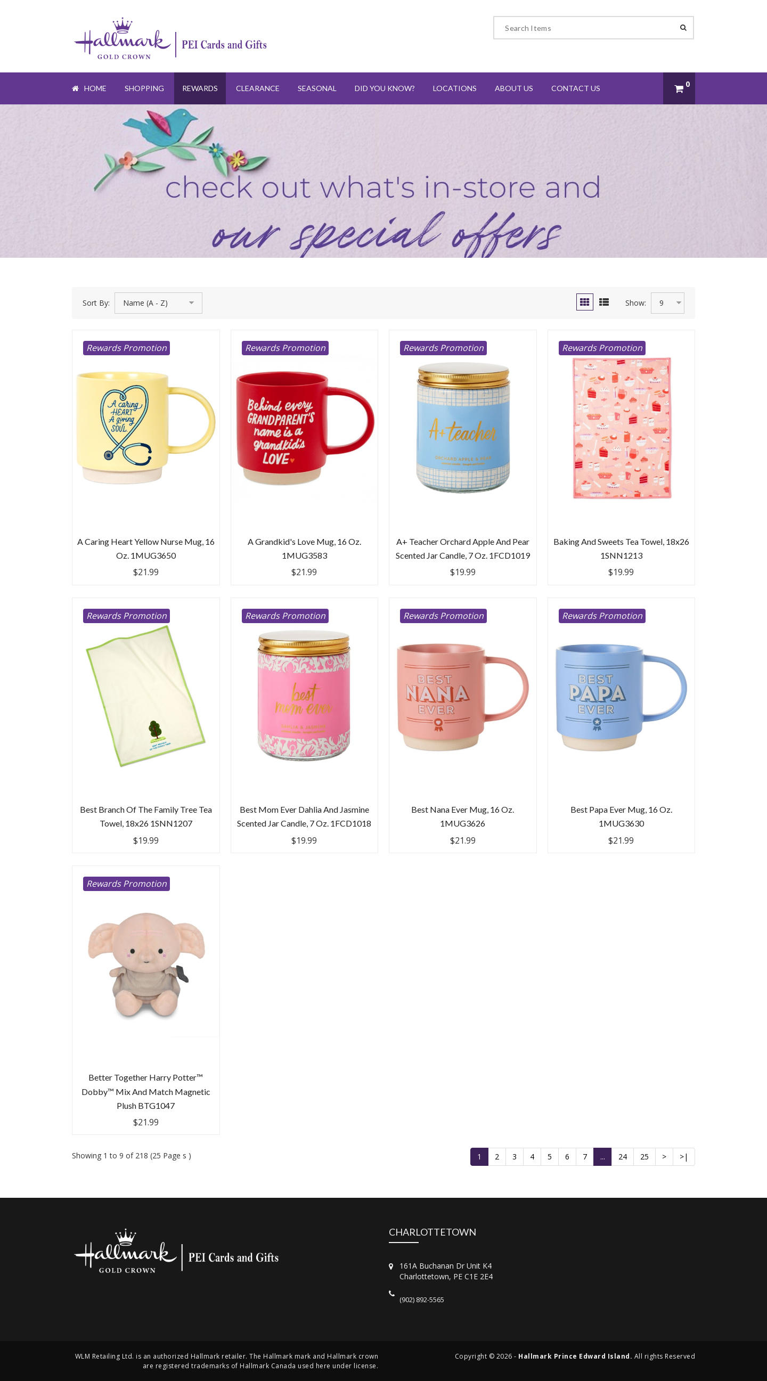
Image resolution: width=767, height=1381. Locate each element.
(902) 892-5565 (421, 1299)
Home (89, 88)
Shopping (144, 88)
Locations (455, 88)
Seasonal (317, 88)
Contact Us (575, 88)
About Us (514, 88)
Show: (635, 303)
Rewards (200, 88)
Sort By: (96, 303)
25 (644, 1156)
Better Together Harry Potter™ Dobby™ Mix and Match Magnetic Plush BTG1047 (145, 1091)
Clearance (258, 88)
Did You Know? (385, 88)
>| (684, 1156)
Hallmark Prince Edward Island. (575, 1356)
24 (622, 1156)
